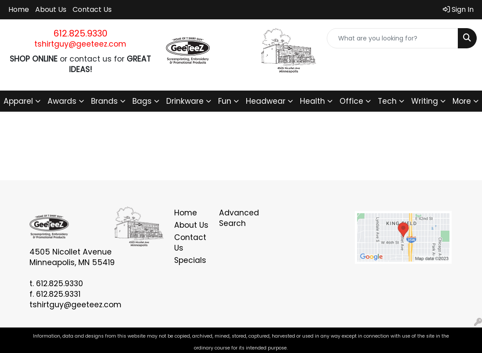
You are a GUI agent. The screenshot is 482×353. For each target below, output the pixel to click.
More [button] (462, 101)
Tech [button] (387, 101)
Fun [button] (224, 101)
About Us (50, 9)
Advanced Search (236, 218)
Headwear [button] (265, 101)
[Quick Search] (392, 38)
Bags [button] (142, 101)
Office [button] (351, 101)
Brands (104, 101)
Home (18, 9)
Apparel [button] (18, 101)
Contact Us (92, 9)
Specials (190, 260)
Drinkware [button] (185, 101)
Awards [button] (62, 101)
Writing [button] (424, 101)
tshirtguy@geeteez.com (80, 44)
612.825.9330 (80, 33)
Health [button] (312, 101)
